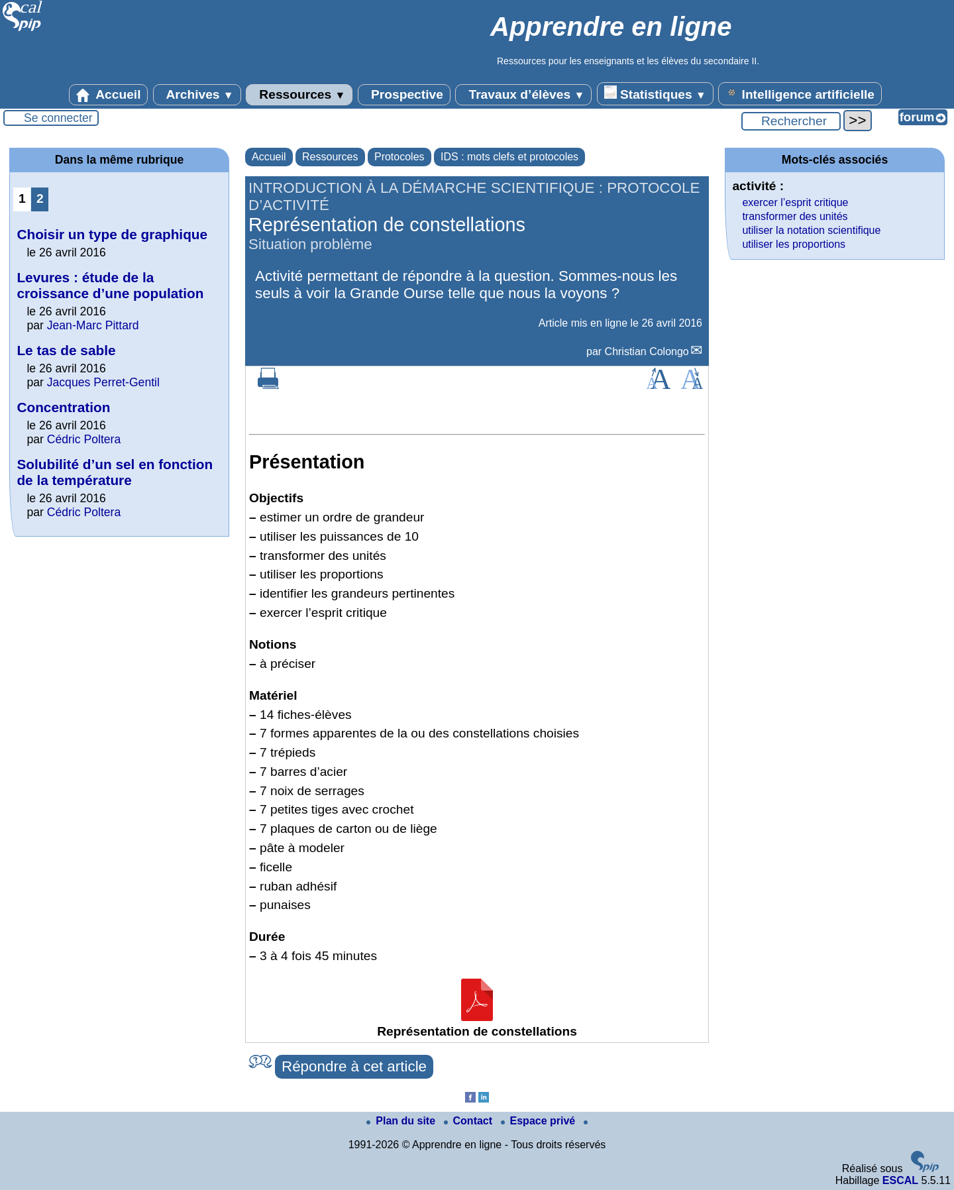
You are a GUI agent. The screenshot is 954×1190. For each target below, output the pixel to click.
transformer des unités (794, 216)
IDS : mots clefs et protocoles (509, 156)
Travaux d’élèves (523, 94)
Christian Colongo (647, 351)
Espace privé (539, 1120)
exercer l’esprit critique (795, 202)
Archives (197, 94)
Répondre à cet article (354, 1066)
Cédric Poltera (84, 439)
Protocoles (399, 156)
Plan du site (402, 1120)
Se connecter (58, 118)
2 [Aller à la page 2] (40, 198)
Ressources (299, 94)
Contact (470, 1120)
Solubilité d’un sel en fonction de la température (115, 472)
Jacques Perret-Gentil (103, 382)
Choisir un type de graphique (112, 234)
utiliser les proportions (793, 244)
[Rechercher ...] (791, 121)
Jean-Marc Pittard (93, 325)
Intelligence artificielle (799, 93)
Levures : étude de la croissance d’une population (110, 285)
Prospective (404, 94)
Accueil (108, 94)
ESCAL (900, 1180)
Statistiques (655, 93)
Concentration (63, 407)
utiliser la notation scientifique (811, 230)
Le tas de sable (66, 350)
